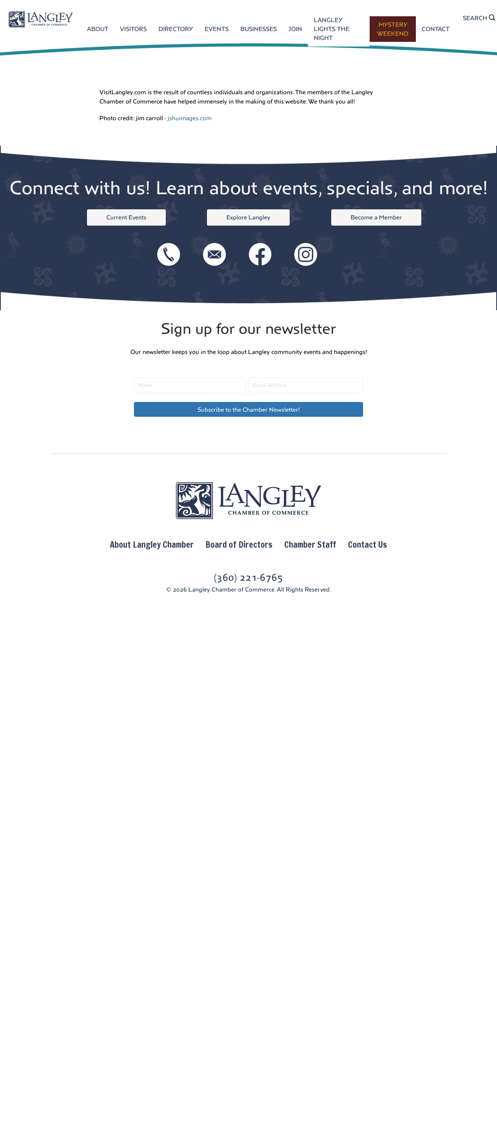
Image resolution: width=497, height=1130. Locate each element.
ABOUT (97, 29)
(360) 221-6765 (248, 577)
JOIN (295, 29)
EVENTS (217, 29)
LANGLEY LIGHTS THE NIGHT (331, 29)
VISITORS (133, 29)
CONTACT (436, 29)
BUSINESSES (258, 29)
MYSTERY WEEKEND (392, 29)
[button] (248, 409)
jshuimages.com (190, 118)
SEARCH (479, 17)
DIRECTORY (175, 29)
